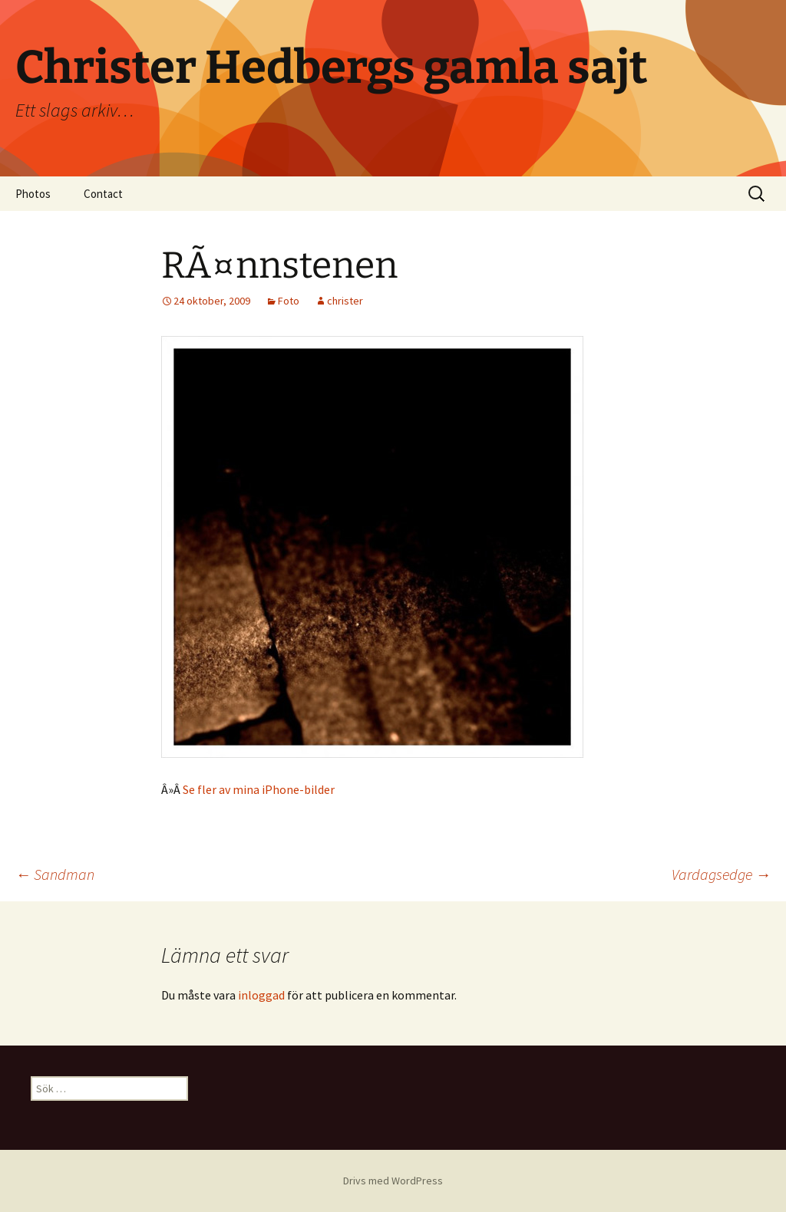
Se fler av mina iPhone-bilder (259, 789)
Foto (288, 301)
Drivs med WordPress (393, 1180)
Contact (103, 193)
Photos (33, 193)
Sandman (54, 874)
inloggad (261, 995)
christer (345, 301)
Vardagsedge (721, 874)
